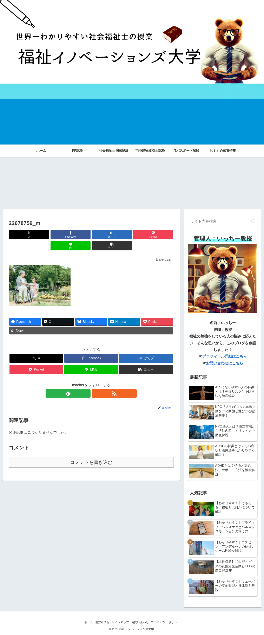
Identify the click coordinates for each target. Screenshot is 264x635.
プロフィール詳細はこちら (224, 356)
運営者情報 (100, 622)
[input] (222, 221)
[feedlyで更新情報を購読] (86, 382)
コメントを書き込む (91, 451)
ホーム (84, 622)
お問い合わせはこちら (224, 363)
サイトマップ (120, 622)
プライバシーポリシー (169, 622)
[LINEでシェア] (133, 234)
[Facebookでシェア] (49, 234)
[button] (160, 234)
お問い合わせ (142, 622)
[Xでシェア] (22, 234)
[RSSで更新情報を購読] (96, 382)
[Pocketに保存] (105, 234)
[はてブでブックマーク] (77, 234)
